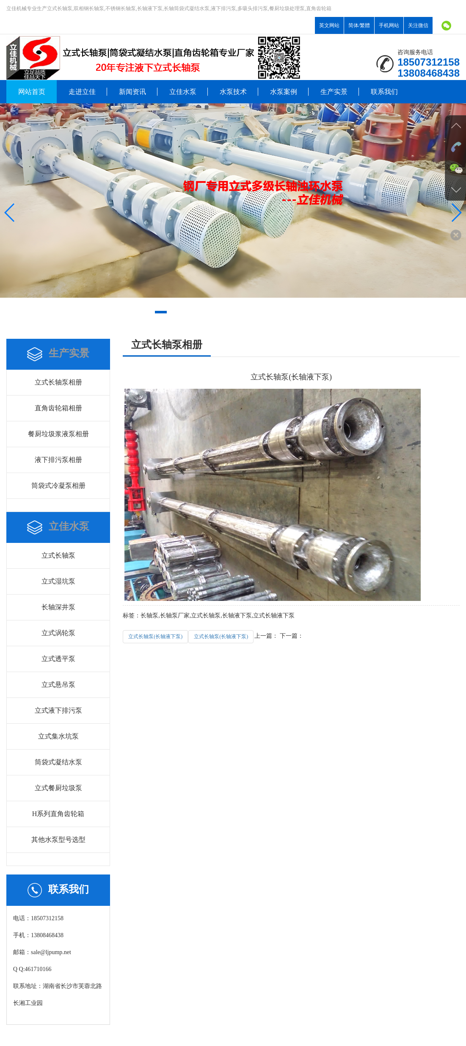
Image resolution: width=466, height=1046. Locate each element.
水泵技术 (233, 91)
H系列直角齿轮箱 (58, 813)
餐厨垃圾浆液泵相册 (58, 433)
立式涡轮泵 (58, 632)
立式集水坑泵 (58, 736)
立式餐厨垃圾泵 (58, 787)
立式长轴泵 (58, 555)
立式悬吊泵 (58, 684)
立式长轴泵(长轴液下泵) (155, 636)
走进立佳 (82, 91)
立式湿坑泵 (58, 581)
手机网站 (389, 25)
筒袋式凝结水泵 (58, 762)
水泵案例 (283, 91)
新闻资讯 (132, 91)
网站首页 (31, 91)
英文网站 (329, 25)
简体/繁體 (359, 25)
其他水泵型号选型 (58, 839)
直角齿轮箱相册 (58, 408)
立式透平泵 (58, 658)
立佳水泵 (182, 91)
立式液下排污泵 (58, 710)
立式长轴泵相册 (58, 382)
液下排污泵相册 (58, 459)
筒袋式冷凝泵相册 (58, 485)
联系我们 (384, 91)
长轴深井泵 (58, 607)
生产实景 (333, 91)
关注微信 (418, 25)
